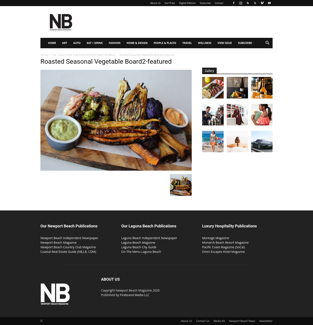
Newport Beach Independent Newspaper (69, 238)
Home (52, 43)
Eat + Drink (95, 43)
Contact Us (203, 321)
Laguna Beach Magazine (138, 242)
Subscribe (205, 3)
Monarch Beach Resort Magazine (225, 242)
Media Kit (219, 321)
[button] (267, 43)
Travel (187, 43)
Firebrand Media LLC (134, 295)
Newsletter (266, 321)
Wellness (204, 43)
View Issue (225, 43)
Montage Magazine (215, 238)
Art (64, 43)
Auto (77, 43)
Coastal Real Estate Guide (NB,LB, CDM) (68, 252)
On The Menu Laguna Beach (141, 252)
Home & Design (137, 43)
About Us (155, 3)
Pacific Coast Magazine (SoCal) (223, 247)
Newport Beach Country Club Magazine (68, 247)
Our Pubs (170, 3)
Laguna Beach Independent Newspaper (149, 238)
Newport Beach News (242, 321)
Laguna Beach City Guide (138, 247)
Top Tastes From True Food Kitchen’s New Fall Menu (83, 55)
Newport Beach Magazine (58, 242)
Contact (219, 3)
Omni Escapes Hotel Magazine (223, 252)
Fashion (114, 43)
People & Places (165, 43)
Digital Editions (187, 3)
